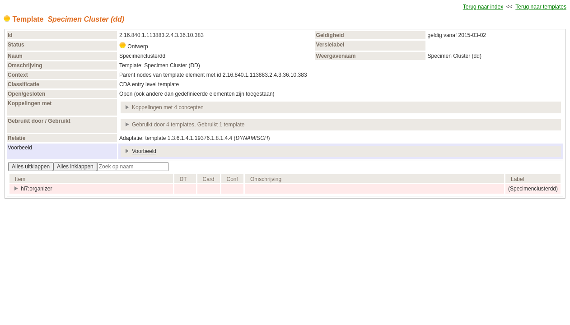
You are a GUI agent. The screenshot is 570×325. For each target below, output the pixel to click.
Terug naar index (483, 7)
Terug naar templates (540, 7)
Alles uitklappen (31, 166)
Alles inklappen (75, 166)
